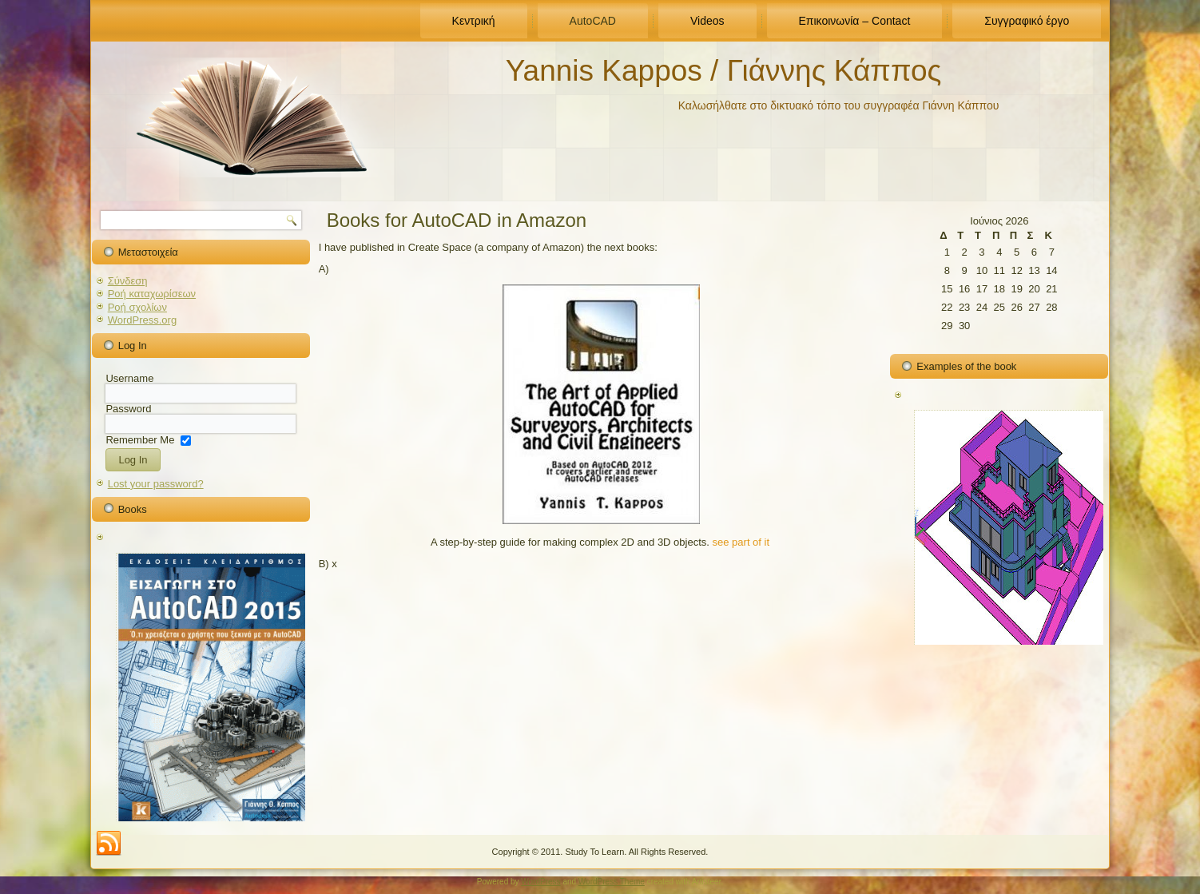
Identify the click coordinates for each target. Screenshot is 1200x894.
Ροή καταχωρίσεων (152, 294)
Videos (707, 20)
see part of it (741, 542)
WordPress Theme (611, 881)
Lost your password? (156, 484)
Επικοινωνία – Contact (855, 20)
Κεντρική (473, 20)
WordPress (540, 881)
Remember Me (139, 439)
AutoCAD (593, 20)
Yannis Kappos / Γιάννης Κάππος (724, 70)
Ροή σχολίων (137, 307)
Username (129, 378)
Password (128, 409)
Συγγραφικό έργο (1026, 20)
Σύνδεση (128, 281)
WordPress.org (142, 320)
